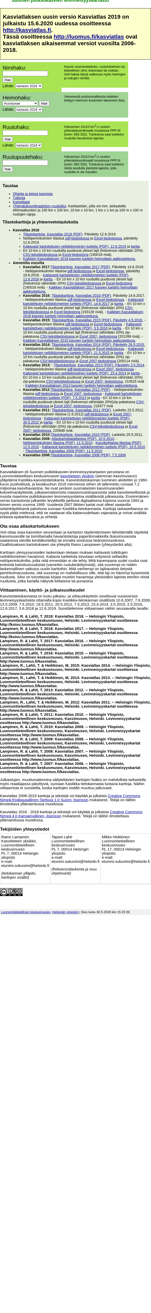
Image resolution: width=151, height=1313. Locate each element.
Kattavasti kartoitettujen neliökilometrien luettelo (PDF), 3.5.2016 (82, 326)
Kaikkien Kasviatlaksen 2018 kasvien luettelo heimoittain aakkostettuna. (79, 259)
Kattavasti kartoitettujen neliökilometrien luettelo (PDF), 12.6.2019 (74, 246)
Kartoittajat (21, 202)
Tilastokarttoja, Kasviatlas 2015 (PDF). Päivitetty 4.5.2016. (97, 320)
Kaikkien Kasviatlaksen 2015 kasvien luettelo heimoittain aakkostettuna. (79, 340)
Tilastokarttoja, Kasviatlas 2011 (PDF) (81, 410)
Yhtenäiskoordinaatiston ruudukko (39, 206)
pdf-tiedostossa (77, 238)
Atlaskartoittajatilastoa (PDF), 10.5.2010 (83, 439)
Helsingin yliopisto (65, 912)
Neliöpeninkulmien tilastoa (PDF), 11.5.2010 (58, 443)
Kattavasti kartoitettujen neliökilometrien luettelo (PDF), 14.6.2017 (83, 302)
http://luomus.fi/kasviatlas (89, 36)
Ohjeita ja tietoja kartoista (33, 194)
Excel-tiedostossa (108, 238)
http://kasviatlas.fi (27, 30)
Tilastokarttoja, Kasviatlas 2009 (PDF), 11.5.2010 (63, 451)
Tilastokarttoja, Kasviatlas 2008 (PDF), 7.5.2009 (88, 455)
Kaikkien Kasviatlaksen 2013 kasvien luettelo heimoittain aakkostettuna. (81, 385)
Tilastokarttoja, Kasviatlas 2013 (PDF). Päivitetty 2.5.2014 (99, 365)
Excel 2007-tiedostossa (97, 361)
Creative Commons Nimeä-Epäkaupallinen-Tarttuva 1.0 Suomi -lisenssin (70, 798)
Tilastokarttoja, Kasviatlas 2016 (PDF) (81, 295)
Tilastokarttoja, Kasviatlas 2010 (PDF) (80, 435)
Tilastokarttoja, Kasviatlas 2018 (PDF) (53, 234)
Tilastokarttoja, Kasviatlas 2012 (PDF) (80, 390)
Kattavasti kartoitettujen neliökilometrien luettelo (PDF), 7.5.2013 (82, 396)
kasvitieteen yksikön (77, 476)
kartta (135, 246)
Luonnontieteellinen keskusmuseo (26, 912)
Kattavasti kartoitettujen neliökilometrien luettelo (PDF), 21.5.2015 (83, 351)
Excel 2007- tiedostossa (98, 336)
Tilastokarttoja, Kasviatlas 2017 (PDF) (80, 267)
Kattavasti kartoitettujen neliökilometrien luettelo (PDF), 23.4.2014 (74, 373)
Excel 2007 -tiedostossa (115, 369)
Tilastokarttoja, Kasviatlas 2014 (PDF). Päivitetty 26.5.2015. (98, 345)
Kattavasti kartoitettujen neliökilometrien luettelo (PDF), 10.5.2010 (93, 447)
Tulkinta (19, 198)
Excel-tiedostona (75, 255)
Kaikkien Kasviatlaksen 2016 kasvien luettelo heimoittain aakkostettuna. (83, 314)
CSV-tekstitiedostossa (40, 255)
